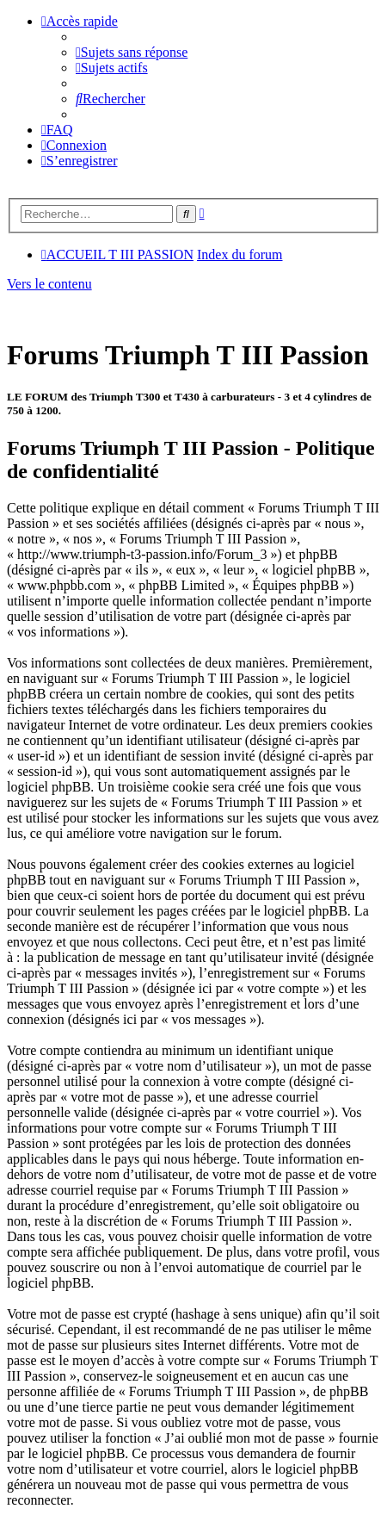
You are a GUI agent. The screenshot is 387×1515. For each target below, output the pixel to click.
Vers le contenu (49, 283)
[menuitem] (131, 52)
